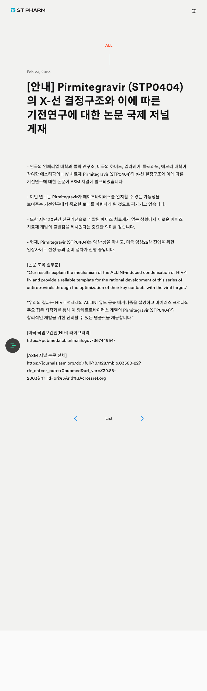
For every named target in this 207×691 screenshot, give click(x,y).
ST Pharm (28, 10)
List (108, 418)
